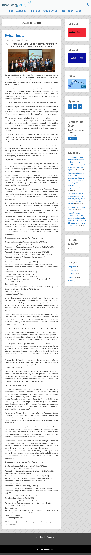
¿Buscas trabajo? (67, 10)
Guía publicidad (34, 10)
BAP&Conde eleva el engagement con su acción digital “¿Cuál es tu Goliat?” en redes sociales (76, 199)
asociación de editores (25, 522)
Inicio (11, 10)
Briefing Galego (24, 40)
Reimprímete (14, 35)
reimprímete (13, 524)
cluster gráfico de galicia (42, 522)
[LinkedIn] (80, 106)
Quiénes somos (21, 10)
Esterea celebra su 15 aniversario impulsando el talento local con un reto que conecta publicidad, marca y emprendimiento (76, 180)
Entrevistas (72, 270)
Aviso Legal (40, 537)
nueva (70, 281)
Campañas (72, 267)
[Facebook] (70, 106)
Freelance (71, 274)
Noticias (10, 522)
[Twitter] (75, 106)
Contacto (79, 10)
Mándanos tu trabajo (50, 10)
